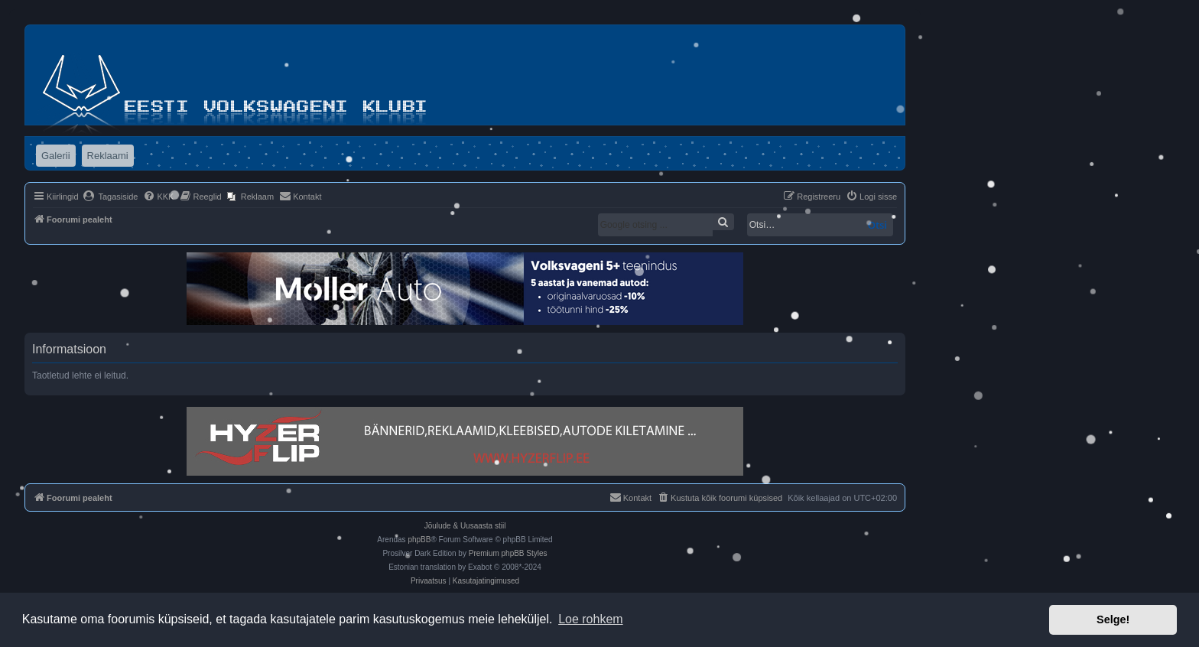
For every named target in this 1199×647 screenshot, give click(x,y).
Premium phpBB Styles (508, 553)
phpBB (419, 539)
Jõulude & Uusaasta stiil (465, 526)
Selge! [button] (1113, 619)
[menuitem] (110, 196)
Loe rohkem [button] (590, 619)
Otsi (877, 225)
